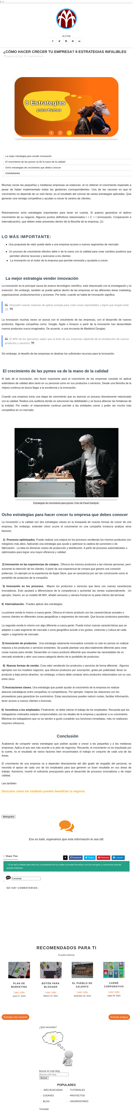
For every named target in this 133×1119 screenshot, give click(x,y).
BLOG (46, 1101)
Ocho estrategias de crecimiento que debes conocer (33, 167)
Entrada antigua (119, 1017)
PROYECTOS (77, 1095)
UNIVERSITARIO (79, 1101)
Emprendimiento (35, 56)
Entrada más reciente (15, 1017)
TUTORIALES (77, 1090)
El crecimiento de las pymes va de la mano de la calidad (35, 161)
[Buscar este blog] (54, 1074)
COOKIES (48, 1095)
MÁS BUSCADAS (53, 1090)
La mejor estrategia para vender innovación (28, 156)
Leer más (19, 992)
